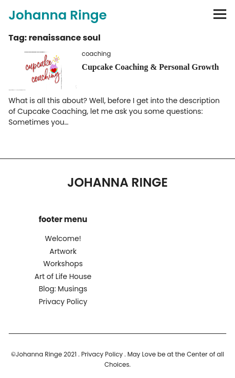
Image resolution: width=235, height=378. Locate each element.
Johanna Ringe (58, 15)
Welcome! (63, 238)
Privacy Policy (63, 301)
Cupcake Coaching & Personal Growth (150, 67)
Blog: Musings (62, 289)
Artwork (62, 251)
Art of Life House (62, 276)
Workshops (63, 263)
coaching (96, 53)
